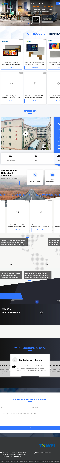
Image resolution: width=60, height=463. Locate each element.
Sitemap (3, 461)
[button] (9, 370)
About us (25, 4)
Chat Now (11, 67)
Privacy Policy (9, 461)
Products (33, 4)
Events (41, 4)
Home (17, 4)
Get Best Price (18, 230)
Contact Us (50, 4)
